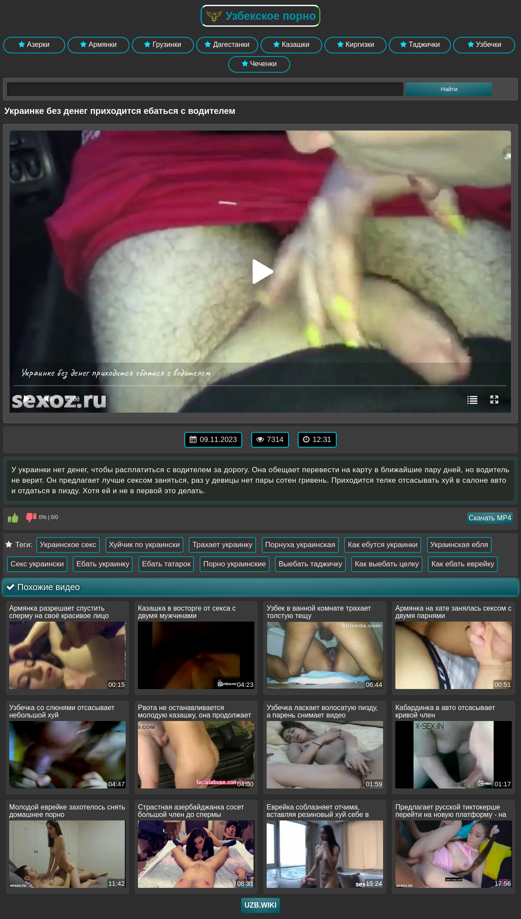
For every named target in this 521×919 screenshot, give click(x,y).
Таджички (420, 44)
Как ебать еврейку (462, 564)
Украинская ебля (459, 545)
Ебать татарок (166, 564)
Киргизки (355, 44)
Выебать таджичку (310, 564)
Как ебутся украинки (382, 545)
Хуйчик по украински (144, 545)
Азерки (33, 44)
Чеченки (259, 63)
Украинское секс (68, 545)
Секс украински (37, 564)
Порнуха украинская (300, 545)
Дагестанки (226, 44)
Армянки (98, 44)
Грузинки (162, 44)
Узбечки (485, 44)
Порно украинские (234, 564)
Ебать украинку (102, 564)
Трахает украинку (222, 545)
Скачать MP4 (490, 518)
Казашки (291, 44)
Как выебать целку (387, 564)
